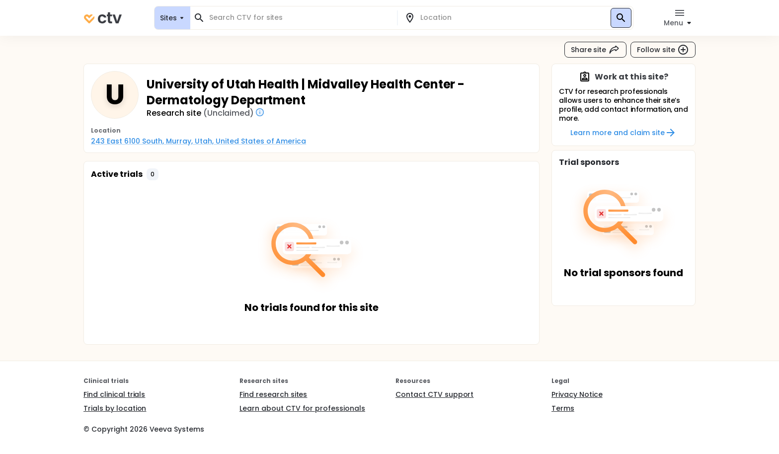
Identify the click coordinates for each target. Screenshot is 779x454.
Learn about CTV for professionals (302, 408)
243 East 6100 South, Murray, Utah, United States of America (198, 141)
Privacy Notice (577, 394)
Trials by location (114, 408)
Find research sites (273, 394)
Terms (562, 408)
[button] (152, 174)
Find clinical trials (114, 394)
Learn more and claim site (623, 133)
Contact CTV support (434, 394)
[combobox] (299, 17)
